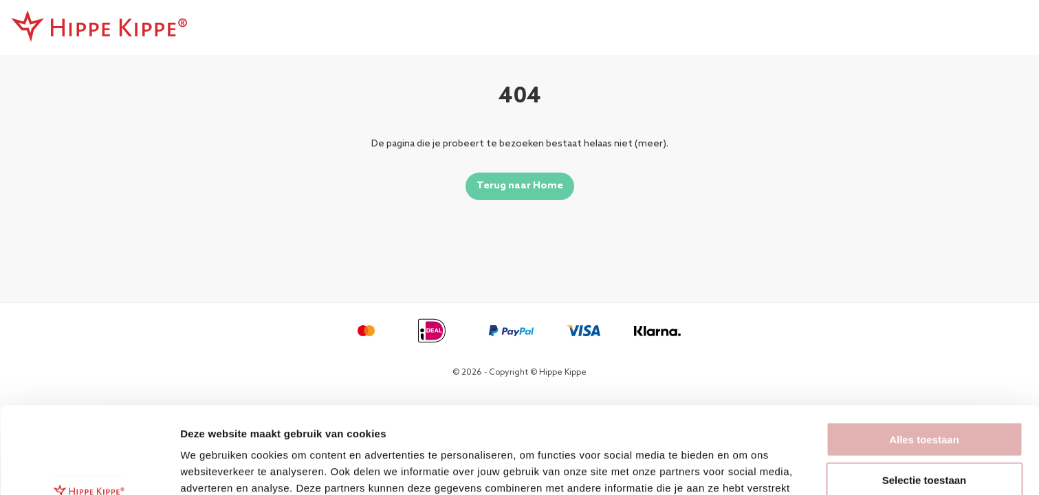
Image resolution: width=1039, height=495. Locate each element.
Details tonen (743, 468)
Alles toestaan (924, 358)
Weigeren (924, 438)
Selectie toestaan (924, 398)
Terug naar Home (520, 186)
